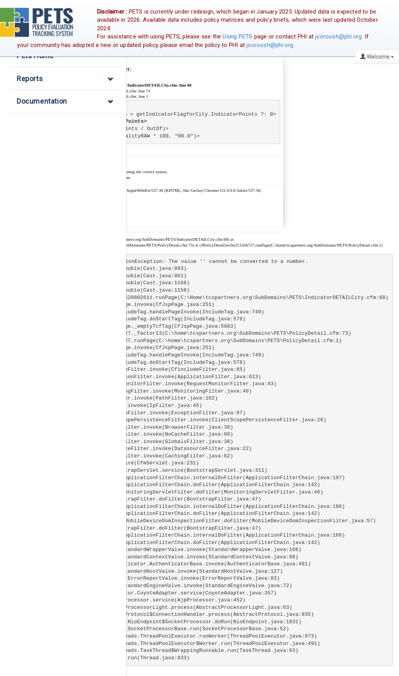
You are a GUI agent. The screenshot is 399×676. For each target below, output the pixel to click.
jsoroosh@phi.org (338, 36)
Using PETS (237, 36)
